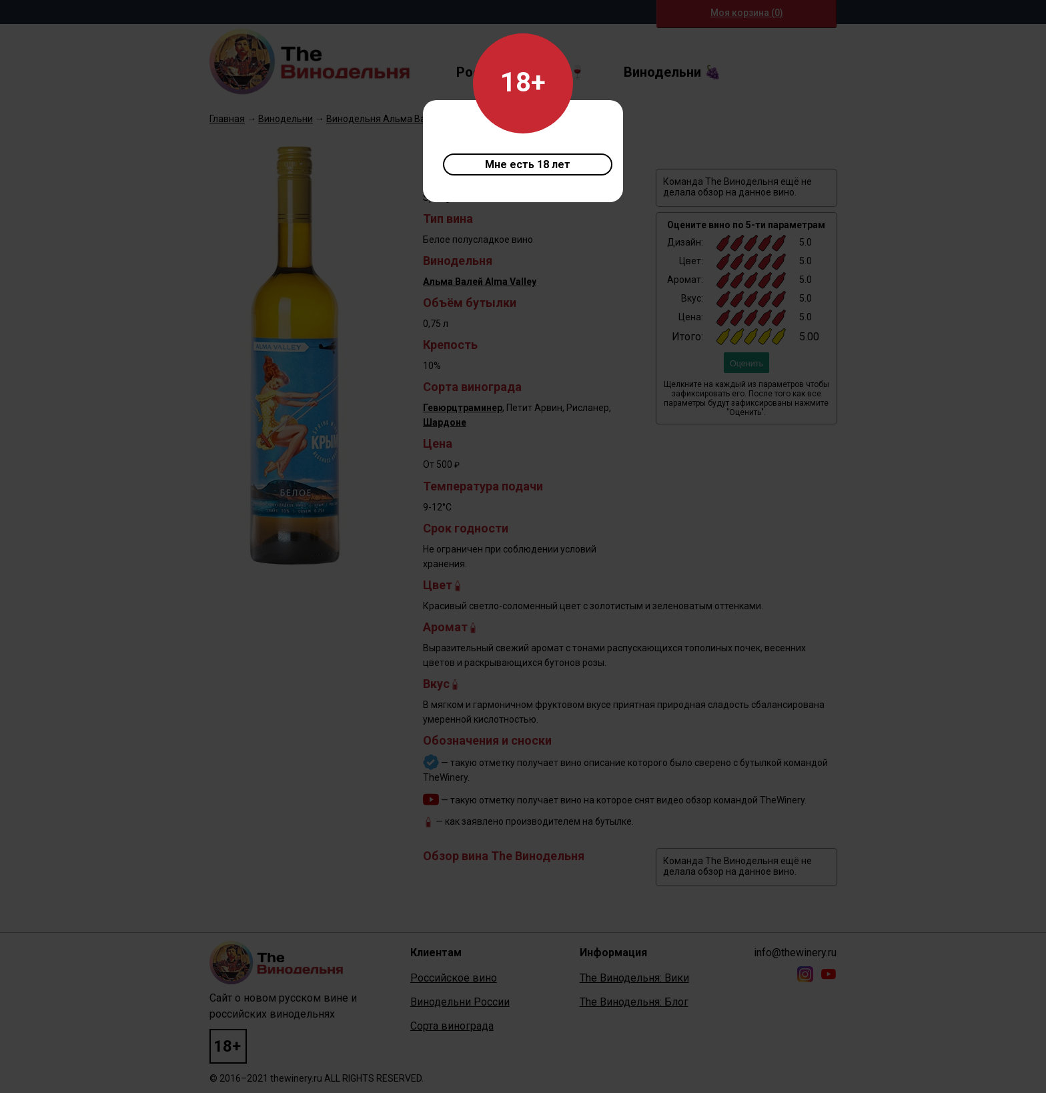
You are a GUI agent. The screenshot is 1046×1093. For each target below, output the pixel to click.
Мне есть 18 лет (527, 164)
